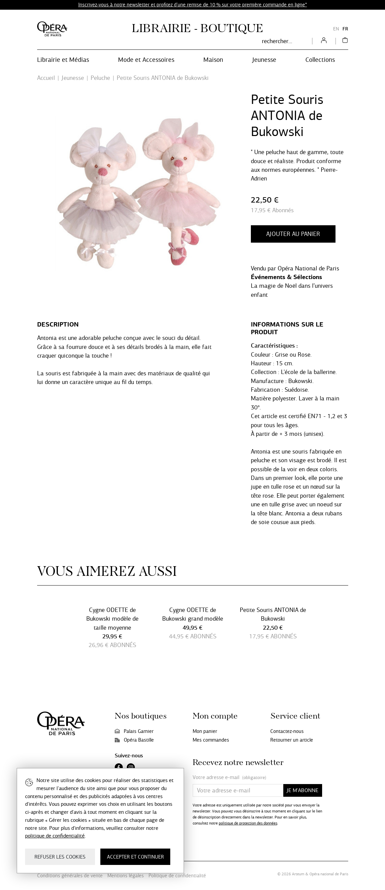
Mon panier (205, 731)
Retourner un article (291, 740)
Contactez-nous (287, 731)
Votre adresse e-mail (229, 777)
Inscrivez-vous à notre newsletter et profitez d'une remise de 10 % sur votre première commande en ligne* (192, 5)
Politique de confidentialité (177, 876)
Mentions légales (125, 876)
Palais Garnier (134, 731)
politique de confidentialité (55, 836)
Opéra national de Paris (328, 874)
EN (336, 29)
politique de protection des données (248, 823)
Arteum (298, 874)
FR (345, 29)
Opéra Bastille (134, 740)
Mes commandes (211, 740)
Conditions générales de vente (70, 876)
